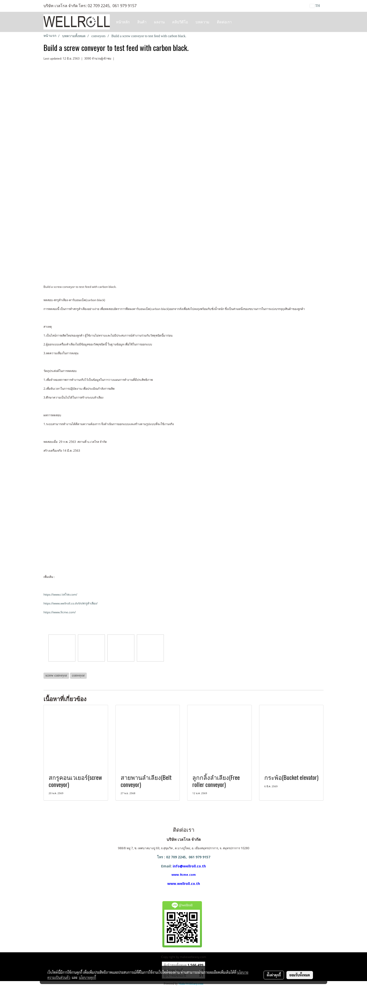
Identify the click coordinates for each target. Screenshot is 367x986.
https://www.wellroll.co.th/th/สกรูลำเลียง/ (70, 603)
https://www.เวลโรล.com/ (60, 594)
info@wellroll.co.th (189, 866)
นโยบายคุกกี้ (87, 977)
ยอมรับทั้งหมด (299, 975)
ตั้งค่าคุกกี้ (274, 975)
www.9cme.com (183, 875)
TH (315, 6)
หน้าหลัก (123, 21)
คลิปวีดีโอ (180, 21)
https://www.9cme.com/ (59, 612)
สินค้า (141, 21)
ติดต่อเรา (224, 21)
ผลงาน (159, 21)
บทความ (202, 21)
